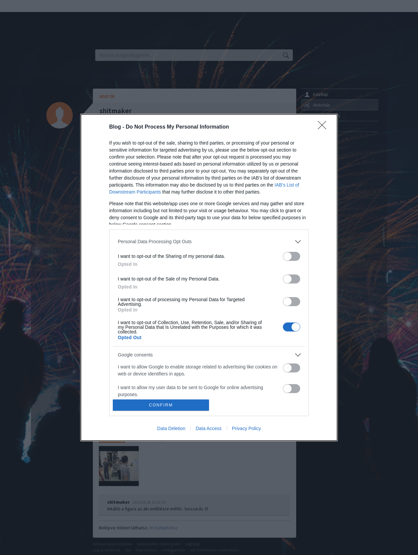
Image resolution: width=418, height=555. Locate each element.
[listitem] (209, 241)
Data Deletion (171, 428)
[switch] (291, 256)
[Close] (324, 127)
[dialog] (209, 277)
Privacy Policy (246, 428)
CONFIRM (160, 405)
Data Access (209, 428)
